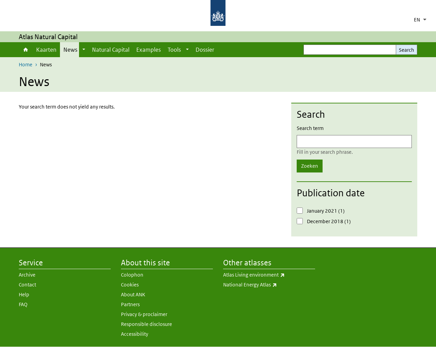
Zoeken (309, 166)
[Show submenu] (84, 49)
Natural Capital (110, 49)
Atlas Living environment (269, 275)
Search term (310, 128)
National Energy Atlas (269, 285)
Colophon (132, 274)
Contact (27, 284)
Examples (148, 49)
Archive (27, 274)
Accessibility (134, 334)
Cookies (130, 284)
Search (406, 50)
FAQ (23, 304)
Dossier (205, 49)
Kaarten (46, 49)
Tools (174, 49)
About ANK (133, 294)
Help (24, 294)
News (70, 49)
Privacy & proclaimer (144, 314)
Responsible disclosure (146, 324)
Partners (130, 304)
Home (26, 49)
